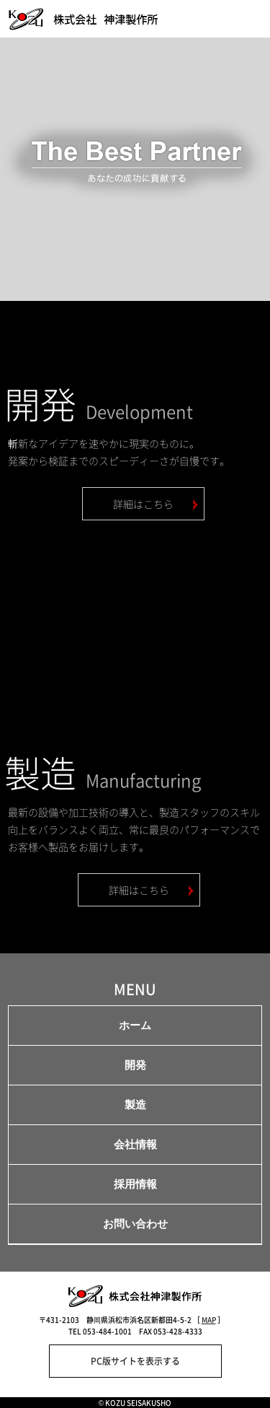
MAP (209, 1319)
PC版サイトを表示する (135, 1361)
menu (249, 19)
